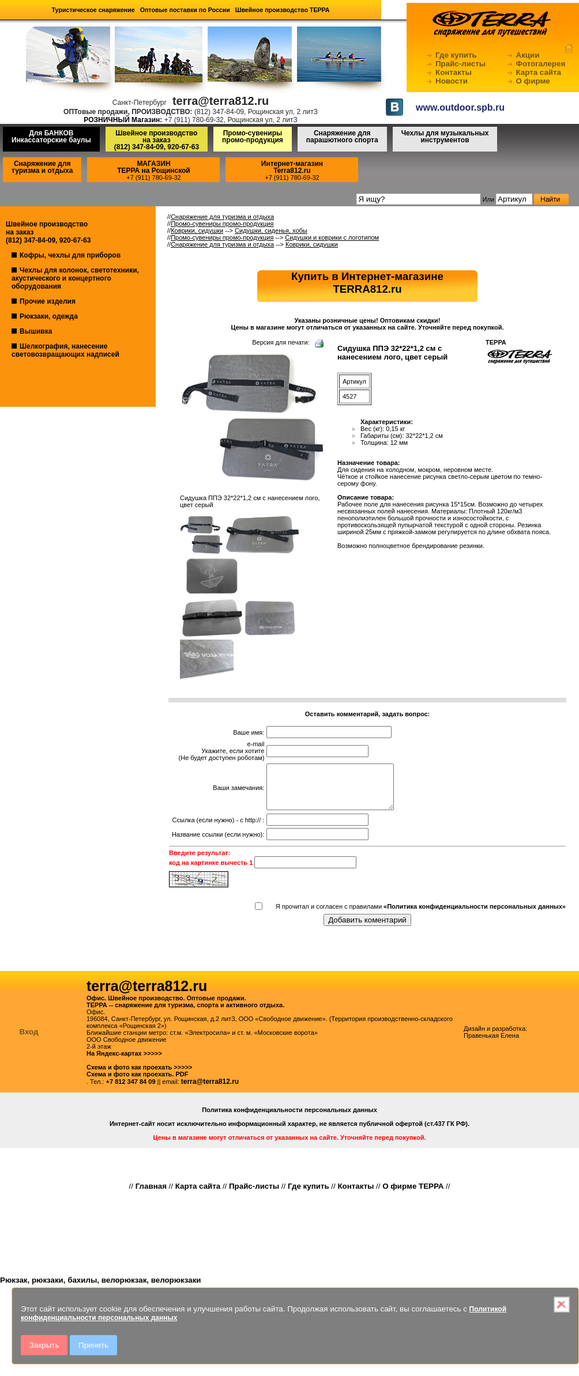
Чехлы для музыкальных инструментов (445, 136)
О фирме (533, 81)
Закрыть (44, 1345)
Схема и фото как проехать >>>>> (140, 1075)
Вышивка (36, 331)
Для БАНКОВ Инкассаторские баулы (51, 136)
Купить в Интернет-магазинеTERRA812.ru (367, 282)
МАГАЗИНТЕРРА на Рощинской (153, 167)
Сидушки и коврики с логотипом (332, 237)
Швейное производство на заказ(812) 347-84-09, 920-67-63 (156, 140)
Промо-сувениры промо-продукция (252, 136)
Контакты (453, 72)
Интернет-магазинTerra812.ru (292, 167)
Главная (151, 1194)
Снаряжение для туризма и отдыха (42, 167)
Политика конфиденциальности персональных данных (289, 1118)
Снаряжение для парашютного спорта (342, 136)
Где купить (456, 55)
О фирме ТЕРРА (412, 1194)
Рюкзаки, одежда (49, 316)
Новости (451, 81)
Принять (93, 1345)
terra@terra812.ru (210, 1090)
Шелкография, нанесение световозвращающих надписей (65, 350)
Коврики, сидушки (197, 230)
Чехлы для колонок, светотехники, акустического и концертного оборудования (75, 278)
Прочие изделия (48, 301)
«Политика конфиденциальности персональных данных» (475, 915)
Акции (528, 55)
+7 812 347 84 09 (131, 1090)
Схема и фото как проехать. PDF (137, 1082)
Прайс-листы (460, 63)
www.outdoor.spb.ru (460, 107)
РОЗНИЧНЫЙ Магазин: (123, 120)
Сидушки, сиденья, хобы (271, 230)
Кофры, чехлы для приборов (70, 255)
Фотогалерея (541, 63)
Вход (29, 1040)
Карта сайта (538, 72)
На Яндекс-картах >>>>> (124, 1062)
